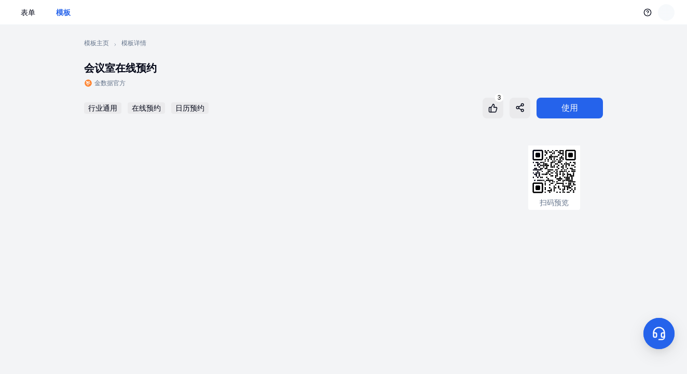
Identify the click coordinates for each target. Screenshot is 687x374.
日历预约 (189, 108)
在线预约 (146, 108)
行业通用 (102, 108)
